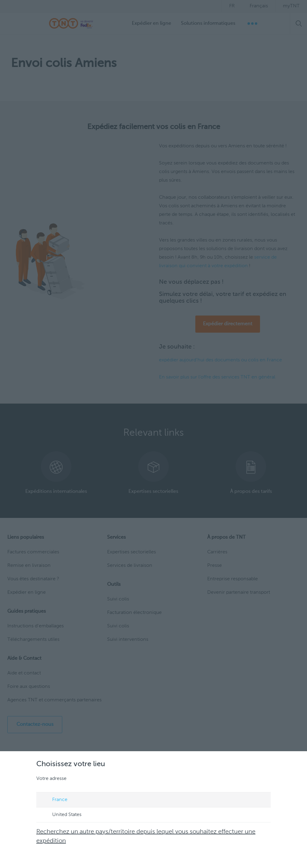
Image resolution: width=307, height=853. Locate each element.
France (54, 800)
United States (61, 815)
